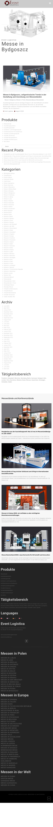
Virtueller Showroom (9, 135)
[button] (50, 3)
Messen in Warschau (9, 271)
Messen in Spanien (9, 267)
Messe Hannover (8, 185)
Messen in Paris (8, 259)
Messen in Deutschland (10, 228)
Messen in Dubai (8, 230)
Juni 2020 (6, 366)
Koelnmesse (7, 181)
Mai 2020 (6, 368)
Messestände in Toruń (10, 283)
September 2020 (8, 361)
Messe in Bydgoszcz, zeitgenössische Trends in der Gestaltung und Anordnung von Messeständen (24, 96)
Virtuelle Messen (8, 291)
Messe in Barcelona (9, 187)
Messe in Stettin (8, 206)
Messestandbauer (31, 100)
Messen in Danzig (8, 222)
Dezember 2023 (8, 312)
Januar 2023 (7, 331)
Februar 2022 (7, 343)
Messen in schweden (9, 265)
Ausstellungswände (9, 128)
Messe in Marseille (9, 203)
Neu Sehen (7, 141)
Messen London (8, 273)
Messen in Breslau (9, 218)
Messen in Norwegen (9, 257)
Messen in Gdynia (9, 242)
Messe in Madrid (8, 201)
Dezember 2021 (8, 347)
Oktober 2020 (7, 359)
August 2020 (7, 363)
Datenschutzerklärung (6, 637)
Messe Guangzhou (9, 183)
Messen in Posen (8, 263)
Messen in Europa (9, 236)
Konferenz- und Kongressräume (12, 129)
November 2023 (8, 314)
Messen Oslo (7, 275)
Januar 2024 (7, 310)
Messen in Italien (8, 244)
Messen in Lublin (8, 251)
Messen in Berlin (8, 216)
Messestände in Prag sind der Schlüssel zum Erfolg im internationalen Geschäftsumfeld (27, 156)
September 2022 (8, 337)
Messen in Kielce (8, 248)
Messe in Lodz (8, 199)
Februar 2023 (7, 329)
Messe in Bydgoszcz (10, 100)
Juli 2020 (6, 365)
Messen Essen (8, 214)
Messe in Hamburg (9, 195)
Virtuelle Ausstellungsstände (11, 133)
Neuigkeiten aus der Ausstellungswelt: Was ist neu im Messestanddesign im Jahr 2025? (27, 154)
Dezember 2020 (8, 355)
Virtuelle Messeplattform (10, 137)
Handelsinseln (7, 175)
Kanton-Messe (8, 177)
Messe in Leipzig (8, 197)
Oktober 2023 (7, 316)
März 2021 (7, 351)
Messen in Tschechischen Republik (13, 269)
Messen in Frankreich (9, 240)
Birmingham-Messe (9, 173)
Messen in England (9, 234)
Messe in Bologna (9, 191)
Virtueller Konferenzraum (10, 139)
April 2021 (6, 349)
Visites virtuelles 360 (9, 296)
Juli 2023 (6, 321)
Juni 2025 (6, 306)
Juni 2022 (6, 339)
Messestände (40, 100)
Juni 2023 (6, 323)
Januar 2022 (7, 345)
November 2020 (8, 357)
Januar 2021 (7, 353)
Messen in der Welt (9, 226)
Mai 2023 (6, 325)
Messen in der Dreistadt (10, 224)
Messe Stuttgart (8, 210)
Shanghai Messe (8, 287)
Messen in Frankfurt (9, 238)
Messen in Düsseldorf (10, 232)
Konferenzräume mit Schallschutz (13, 131)
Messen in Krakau (9, 249)
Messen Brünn (8, 212)
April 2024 (6, 308)
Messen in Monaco (9, 253)
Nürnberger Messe (9, 285)
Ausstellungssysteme (9, 126)
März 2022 (7, 341)
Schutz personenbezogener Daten (9, 634)
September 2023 (8, 318)
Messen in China (8, 220)
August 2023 (7, 320)
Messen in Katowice (9, 246)
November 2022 (8, 335)
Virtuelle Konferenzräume (10, 289)
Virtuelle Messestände (10, 293)
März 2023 (7, 327)
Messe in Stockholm (9, 208)
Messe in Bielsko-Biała (10, 189)
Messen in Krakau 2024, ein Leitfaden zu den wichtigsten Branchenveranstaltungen (26, 158)
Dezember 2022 (8, 333)
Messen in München (9, 255)
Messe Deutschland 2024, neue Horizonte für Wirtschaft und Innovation (23, 160)
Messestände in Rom (9, 281)
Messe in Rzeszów (9, 204)
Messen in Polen (20, 100)
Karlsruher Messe (8, 179)
